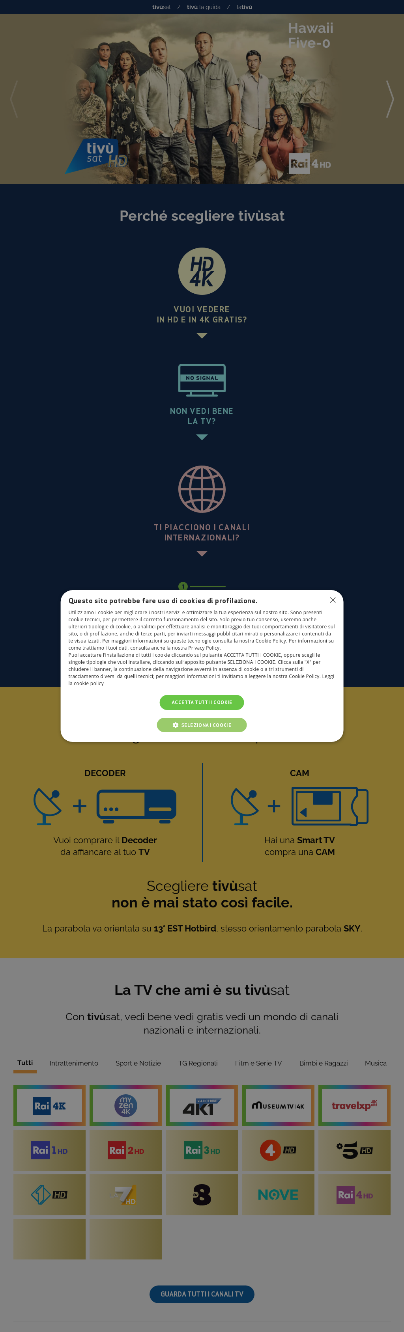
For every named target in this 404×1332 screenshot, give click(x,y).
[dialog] (202, 666)
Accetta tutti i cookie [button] (202, 702)
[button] (202, 725)
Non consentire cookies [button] (333, 600)
